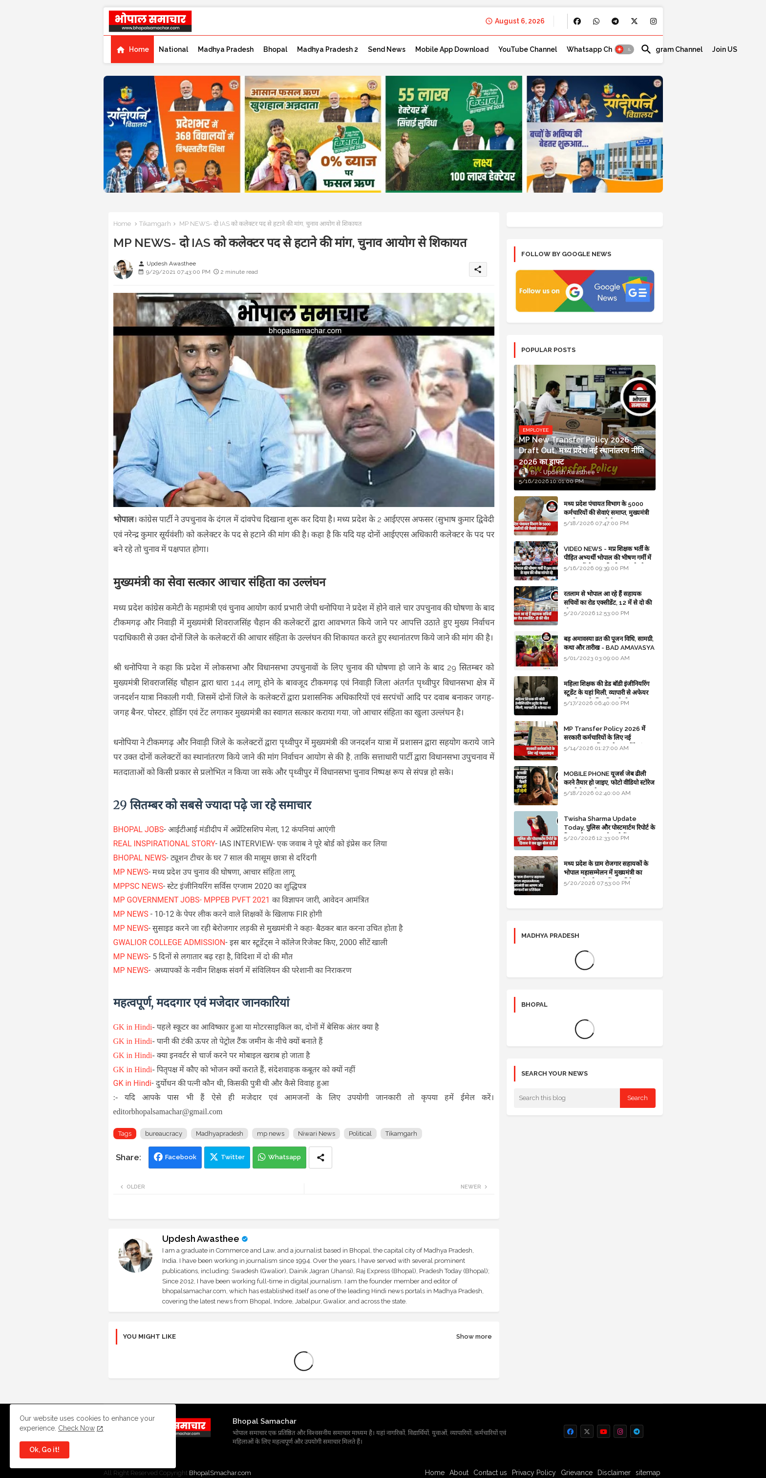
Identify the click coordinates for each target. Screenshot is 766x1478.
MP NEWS (131, 872)
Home (139, 49)
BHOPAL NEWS (140, 857)
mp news (270, 1133)
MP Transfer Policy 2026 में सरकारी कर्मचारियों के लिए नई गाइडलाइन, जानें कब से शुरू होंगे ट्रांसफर (609, 737)
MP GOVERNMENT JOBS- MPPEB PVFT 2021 (191, 899)
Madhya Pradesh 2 (327, 49)
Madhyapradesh (219, 1133)
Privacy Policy (534, 1473)
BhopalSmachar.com (220, 1473)
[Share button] (320, 1158)
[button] (624, 49)
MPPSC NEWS (138, 886)
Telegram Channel (671, 49)
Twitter (233, 1157)
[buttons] (577, 21)
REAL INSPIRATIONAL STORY (164, 843)
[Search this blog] (567, 1098)
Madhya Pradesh (226, 49)
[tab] (132, 49)
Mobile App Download (452, 49)
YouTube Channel (527, 49)
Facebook (180, 1157)
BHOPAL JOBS (138, 829)
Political (360, 1133)
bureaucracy (163, 1133)
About (458, 1473)
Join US (724, 49)
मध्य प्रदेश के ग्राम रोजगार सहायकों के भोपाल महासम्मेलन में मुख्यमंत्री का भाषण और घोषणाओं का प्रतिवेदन (606, 872)
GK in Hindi (132, 1027)
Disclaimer (614, 1473)
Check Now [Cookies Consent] (76, 1428)
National (173, 49)
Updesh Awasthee (200, 1239)
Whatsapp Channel (599, 49)
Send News (386, 49)
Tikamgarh (155, 223)
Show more (474, 1336)
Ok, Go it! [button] (44, 1450)
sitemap (648, 1473)
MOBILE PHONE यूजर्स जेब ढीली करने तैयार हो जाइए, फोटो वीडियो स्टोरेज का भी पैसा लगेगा (609, 782)
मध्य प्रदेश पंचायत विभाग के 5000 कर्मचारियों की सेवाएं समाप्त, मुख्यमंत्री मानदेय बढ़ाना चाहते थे (606, 512)
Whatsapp (284, 1157)
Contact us (490, 1473)
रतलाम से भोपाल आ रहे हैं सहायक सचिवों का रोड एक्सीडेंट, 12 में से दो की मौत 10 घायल (608, 602)
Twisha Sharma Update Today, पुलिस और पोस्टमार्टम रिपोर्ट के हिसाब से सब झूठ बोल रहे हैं (609, 827)
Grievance (577, 1473)
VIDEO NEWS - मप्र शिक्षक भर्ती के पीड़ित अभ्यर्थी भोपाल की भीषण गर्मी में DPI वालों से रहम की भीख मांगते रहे (607, 557)
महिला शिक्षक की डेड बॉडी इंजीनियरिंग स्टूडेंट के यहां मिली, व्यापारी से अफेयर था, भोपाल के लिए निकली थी (606, 692)
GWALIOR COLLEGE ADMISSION (169, 942)
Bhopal (275, 49)
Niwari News (316, 1133)
